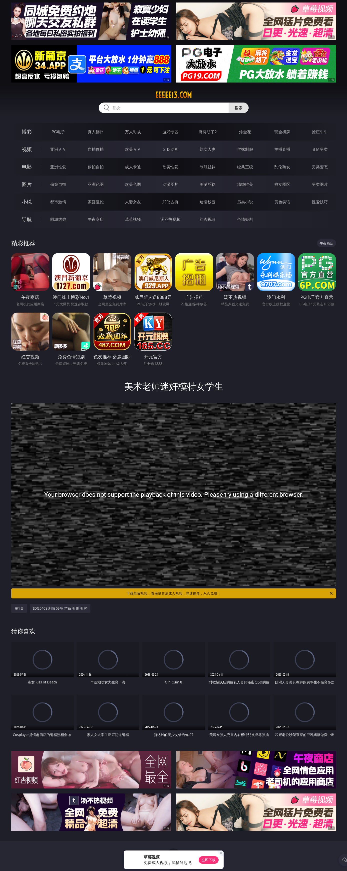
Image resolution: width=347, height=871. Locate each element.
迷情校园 (208, 202)
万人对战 (133, 132)
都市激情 (58, 202)
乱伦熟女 (282, 167)
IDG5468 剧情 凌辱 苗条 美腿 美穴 (60, 608)
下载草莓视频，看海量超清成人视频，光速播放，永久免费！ (230, 593)
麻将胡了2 (208, 132)
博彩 (27, 131)
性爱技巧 (320, 202)
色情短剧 (245, 219)
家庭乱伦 (96, 202)
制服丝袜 (208, 167)
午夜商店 (96, 219)
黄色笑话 (282, 202)
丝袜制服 (245, 149)
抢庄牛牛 (320, 132)
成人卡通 (133, 167)
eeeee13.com (173, 95)
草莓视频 (133, 219)
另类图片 (320, 184)
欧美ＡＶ (133, 149)
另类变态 (320, 167)
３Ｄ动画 (170, 149)
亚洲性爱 (58, 167)
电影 (27, 166)
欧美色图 (133, 184)
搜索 (239, 108)
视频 (27, 149)
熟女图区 (282, 184)
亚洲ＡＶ (58, 149)
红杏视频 (208, 219)
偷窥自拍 (58, 184)
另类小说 (245, 202)
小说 (27, 201)
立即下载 (209, 859)
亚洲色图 (96, 184)
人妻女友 (133, 202)
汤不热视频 (170, 219)
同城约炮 (58, 219)
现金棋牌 (282, 132)
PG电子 (58, 132)
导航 (27, 219)
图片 (27, 184)
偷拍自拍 (96, 167)
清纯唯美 (245, 184)
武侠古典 (170, 202)
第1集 (19, 608)
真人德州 (96, 132)
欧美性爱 (170, 167)
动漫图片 (170, 184)
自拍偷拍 (96, 149)
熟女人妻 (208, 149)
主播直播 (282, 149)
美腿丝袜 (208, 184)
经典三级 (245, 167)
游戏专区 (170, 132)
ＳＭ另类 (320, 149)
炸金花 (245, 132)
